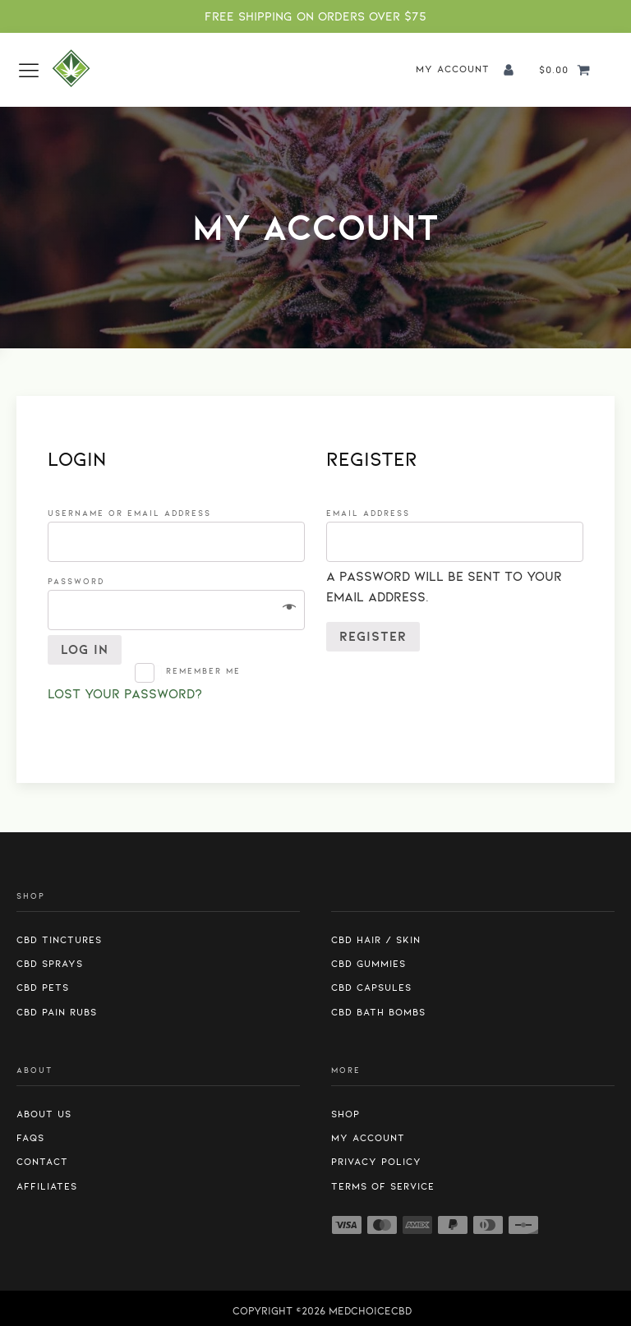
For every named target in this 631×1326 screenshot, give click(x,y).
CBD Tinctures (59, 940)
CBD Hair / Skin (376, 940)
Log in (84, 649)
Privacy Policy (376, 1161)
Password (81, 581)
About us (43, 1114)
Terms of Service (383, 1186)
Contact (42, 1161)
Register (373, 636)
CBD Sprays (49, 963)
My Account (368, 1138)
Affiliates (46, 1186)
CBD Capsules (371, 987)
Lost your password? (125, 694)
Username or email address (134, 513)
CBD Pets (42, 987)
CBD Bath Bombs (378, 1012)
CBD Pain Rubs (56, 1012)
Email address (373, 513)
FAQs (30, 1138)
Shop (345, 1114)
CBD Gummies (368, 963)
